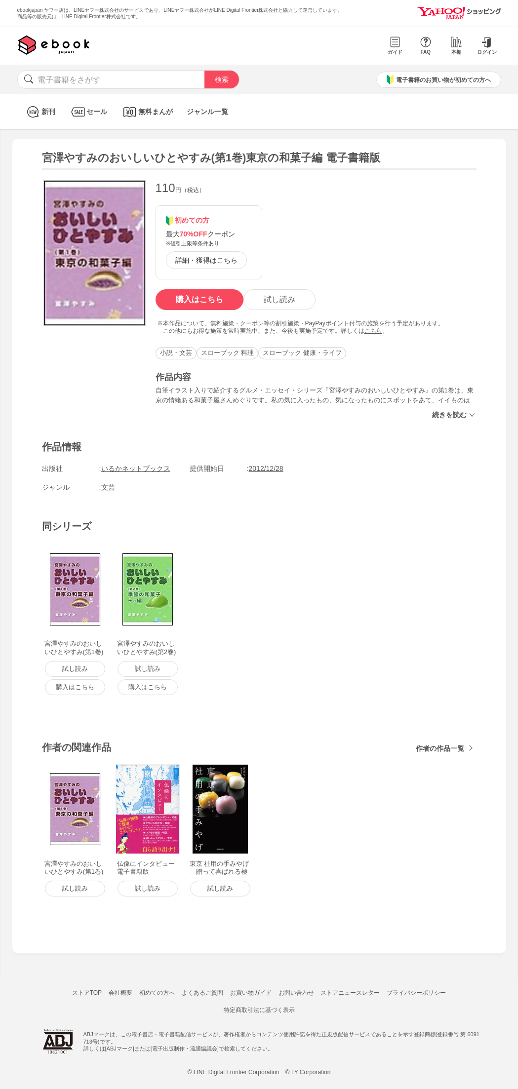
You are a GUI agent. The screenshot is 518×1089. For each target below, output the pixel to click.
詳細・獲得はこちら (206, 260)
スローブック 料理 (227, 352)
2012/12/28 (266, 468)
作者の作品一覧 (440, 748)
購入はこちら (199, 299)
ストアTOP (87, 992)
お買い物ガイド (251, 992)
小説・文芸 (176, 352)
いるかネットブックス (135, 468)
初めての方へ (157, 992)
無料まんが (147, 111)
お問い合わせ (296, 992)
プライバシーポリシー (416, 992)
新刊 (39, 111)
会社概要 (120, 992)
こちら (373, 330)
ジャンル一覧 (207, 112)
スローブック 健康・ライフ (302, 352)
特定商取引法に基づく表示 (259, 1010)
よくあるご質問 (202, 992)
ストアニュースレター (350, 992)
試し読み (279, 299)
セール (88, 111)
